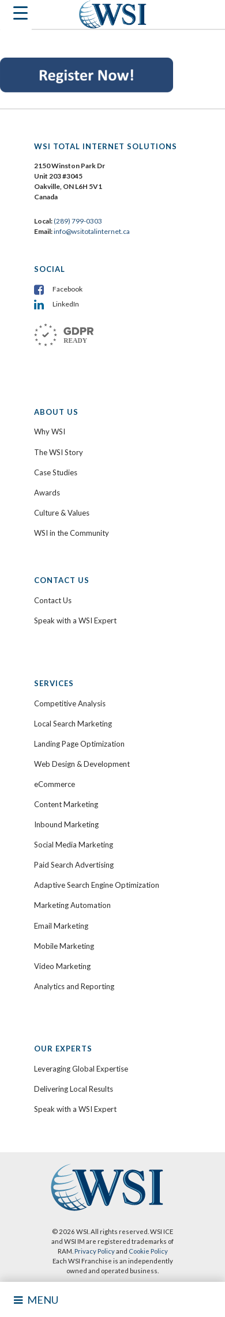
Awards (47, 492)
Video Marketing (62, 966)
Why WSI (49, 431)
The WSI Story (58, 452)
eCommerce (54, 784)
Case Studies (55, 472)
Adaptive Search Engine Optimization (96, 885)
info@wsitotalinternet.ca (91, 231)
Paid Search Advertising (74, 864)
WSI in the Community (71, 533)
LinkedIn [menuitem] (65, 304)
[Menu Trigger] (16, 16)
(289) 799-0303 (78, 221)
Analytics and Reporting (74, 986)
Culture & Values (61, 512)
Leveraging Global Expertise (81, 1068)
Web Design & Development (82, 764)
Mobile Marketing (64, 946)
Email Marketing (61, 925)
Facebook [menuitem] (67, 289)
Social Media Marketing (73, 844)
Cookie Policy (148, 1251)
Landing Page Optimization (79, 743)
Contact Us (53, 600)
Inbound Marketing (66, 824)
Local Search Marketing (73, 723)
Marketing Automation (72, 905)
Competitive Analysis (70, 703)
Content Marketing (66, 804)
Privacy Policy (94, 1251)
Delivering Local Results (73, 1088)
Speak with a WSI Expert (75, 620)
